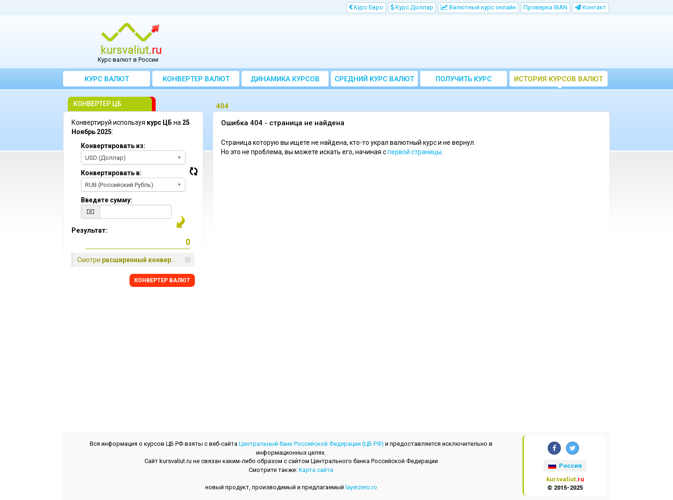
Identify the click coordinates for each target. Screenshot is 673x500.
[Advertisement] (405, 42)
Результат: (89, 230)
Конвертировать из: (113, 146)
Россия (565, 465)
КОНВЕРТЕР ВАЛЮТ (162, 280)
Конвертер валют (196, 79)
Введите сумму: (106, 200)
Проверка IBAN (545, 7)
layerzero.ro (361, 487)
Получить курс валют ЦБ (464, 80)
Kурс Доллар (412, 7)
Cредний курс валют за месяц (374, 80)
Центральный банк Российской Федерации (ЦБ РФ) (311, 443)
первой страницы (414, 152)
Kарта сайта (316, 469)
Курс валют (107, 79)
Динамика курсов (285, 79)
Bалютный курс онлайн (478, 7)
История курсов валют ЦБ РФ (558, 80)
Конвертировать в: (111, 173)
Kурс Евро (366, 7)
